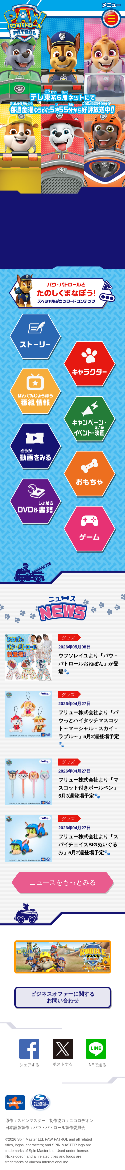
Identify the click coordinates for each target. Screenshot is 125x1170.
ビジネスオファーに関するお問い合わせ (63, 997)
